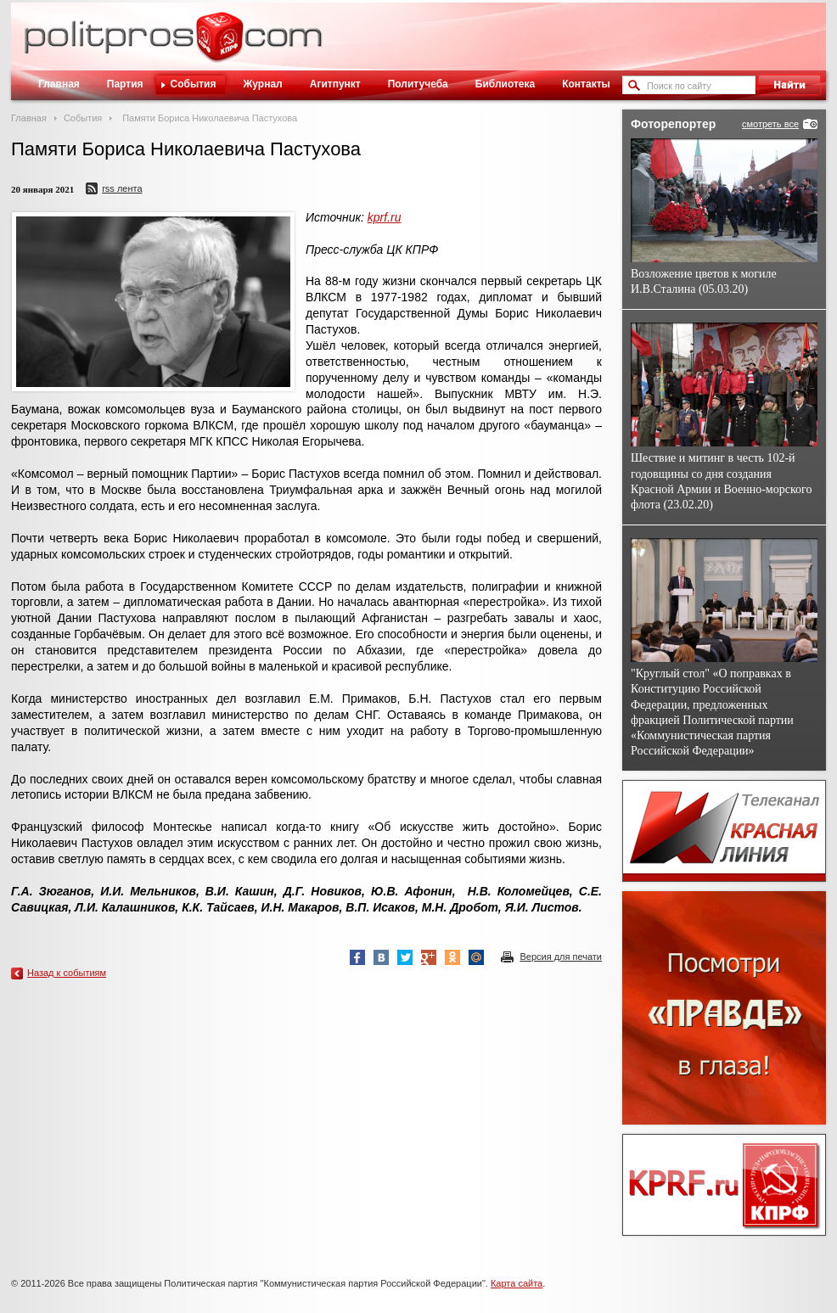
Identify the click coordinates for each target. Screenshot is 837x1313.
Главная (59, 84)
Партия (125, 84)
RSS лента (122, 188)
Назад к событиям (66, 973)
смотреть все (770, 124)
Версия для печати (561, 956)
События (193, 84)
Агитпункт (335, 84)
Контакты (586, 84)
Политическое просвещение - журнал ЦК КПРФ (219, 46)
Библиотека (505, 84)
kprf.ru (385, 217)
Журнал (262, 84)
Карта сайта (516, 1283)
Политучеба (418, 84)
